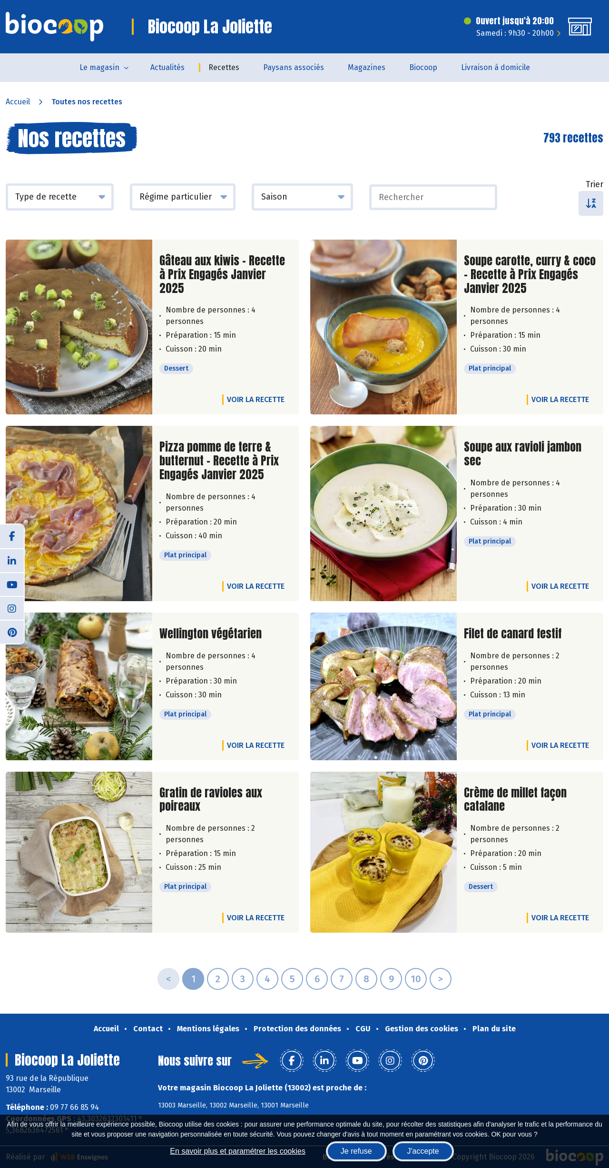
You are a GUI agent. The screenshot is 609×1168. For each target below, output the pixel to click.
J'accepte (423, 1151)
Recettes (223, 67)
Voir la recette (256, 399)
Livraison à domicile (495, 67)
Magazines (366, 67)
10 (416, 979)
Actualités (167, 67)
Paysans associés (293, 67)
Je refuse (356, 1151)
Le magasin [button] (99, 67)
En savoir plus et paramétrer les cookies (237, 1151)
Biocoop (423, 67)
